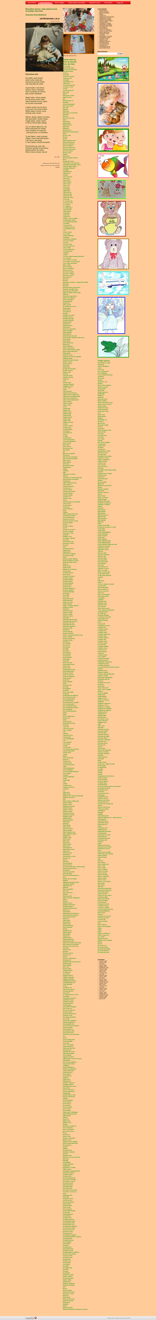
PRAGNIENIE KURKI (104, 37)
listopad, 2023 (102, 993)
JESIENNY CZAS (103, 39)
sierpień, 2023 (103, 997)
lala (49, 165)
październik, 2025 (103, 967)
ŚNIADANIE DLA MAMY (105, 24)
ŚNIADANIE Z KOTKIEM (105, 36)
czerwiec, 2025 (103, 972)
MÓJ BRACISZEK (104, 42)
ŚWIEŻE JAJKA (103, 40)
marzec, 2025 (102, 976)
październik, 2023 (103, 994)
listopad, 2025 (102, 966)
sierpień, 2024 (103, 983)
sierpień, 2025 (103, 970)
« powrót (57, 167)
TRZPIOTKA (102, 15)
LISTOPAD (102, 35)
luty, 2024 (101, 991)
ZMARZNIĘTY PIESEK (105, 18)
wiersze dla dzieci (56, 165)
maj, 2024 (101, 987)
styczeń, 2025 (102, 979)
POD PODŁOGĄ (103, 28)
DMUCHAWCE (103, 10)
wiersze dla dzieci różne (55, 163)
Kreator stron (110, 1318)
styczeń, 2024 (102, 992)
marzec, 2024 (102, 989)
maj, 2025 (101, 974)
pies (51, 165)
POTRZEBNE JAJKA (104, 46)
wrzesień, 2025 (103, 969)
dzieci (46, 165)
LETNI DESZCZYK (104, 44)
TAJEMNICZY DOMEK (105, 23)
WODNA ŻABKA (103, 22)
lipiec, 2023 (102, 998)
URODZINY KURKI (104, 33)
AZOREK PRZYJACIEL (105, 19)
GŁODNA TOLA (103, 45)
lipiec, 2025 (102, 971)
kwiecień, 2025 (103, 975)
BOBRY (101, 14)
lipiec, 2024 (102, 984)
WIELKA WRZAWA (104, 13)
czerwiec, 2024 (103, 985)
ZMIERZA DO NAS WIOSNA (106, 17)
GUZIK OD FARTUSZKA (105, 31)
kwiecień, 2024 (103, 988)
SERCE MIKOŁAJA (104, 32)
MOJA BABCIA (103, 27)
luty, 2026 (101, 963)
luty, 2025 (101, 978)
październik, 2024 (103, 982)
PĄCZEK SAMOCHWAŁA (106, 20)
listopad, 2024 (102, 980)
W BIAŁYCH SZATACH (105, 29)
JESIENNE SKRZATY (104, 41)
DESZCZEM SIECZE (104, 48)
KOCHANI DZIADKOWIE (105, 26)
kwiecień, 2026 (103, 961)
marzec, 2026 (102, 962)
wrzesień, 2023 (103, 996)
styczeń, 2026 (102, 965)
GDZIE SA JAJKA (103, 11)
